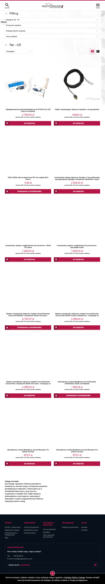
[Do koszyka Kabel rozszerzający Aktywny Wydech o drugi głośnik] (77, 123)
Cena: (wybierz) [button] (11, 36)
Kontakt (84, 527)
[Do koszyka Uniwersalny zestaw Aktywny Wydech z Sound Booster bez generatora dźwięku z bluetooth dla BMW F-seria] (77, 191)
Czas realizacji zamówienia (48, 536)
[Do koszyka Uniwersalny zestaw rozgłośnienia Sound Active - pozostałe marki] (77, 259)
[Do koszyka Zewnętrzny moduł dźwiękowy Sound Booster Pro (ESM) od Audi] (28, 463)
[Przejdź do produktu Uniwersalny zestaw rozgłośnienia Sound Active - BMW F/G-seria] (28, 220)
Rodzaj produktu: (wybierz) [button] (15, 31)
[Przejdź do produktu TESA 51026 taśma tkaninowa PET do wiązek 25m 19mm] (28, 152)
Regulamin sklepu (12, 530)
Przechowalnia (30, 533)
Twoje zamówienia (31, 527)
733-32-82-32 (15, 556)
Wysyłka (46, 532)
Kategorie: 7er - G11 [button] (12, 20)
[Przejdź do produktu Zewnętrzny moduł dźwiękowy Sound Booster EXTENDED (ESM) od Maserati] (77, 356)
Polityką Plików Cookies (74, 577)
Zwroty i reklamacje (12, 527)
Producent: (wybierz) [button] (13, 25)
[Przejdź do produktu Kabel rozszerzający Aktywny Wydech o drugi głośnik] (77, 84)
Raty (6, 538)
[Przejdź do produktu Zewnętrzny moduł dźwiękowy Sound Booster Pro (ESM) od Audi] (28, 424)
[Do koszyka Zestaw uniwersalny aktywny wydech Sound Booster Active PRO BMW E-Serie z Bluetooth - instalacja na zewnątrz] (77, 327)
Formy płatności (49, 529)
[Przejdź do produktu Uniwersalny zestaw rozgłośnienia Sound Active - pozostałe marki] (77, 220)
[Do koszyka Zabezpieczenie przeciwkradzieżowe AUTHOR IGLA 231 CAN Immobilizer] (28, 123)
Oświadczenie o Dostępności (11, 534)
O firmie (84, 530)
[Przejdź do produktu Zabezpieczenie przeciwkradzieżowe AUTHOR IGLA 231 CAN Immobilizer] (28, 84)
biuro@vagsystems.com (19, 559)
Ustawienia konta (31, 530)
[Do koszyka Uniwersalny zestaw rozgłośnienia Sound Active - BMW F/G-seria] (28, 259)
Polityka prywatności (70, 527)
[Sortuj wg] (19, 51)
